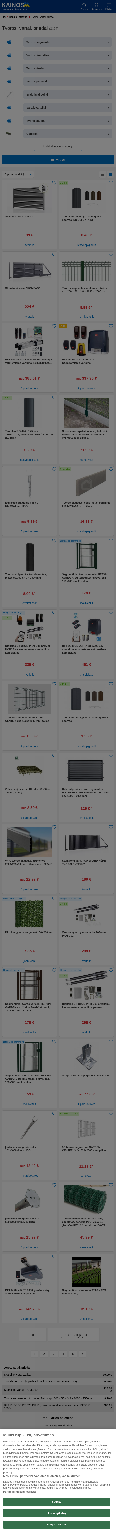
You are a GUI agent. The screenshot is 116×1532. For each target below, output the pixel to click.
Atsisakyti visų (57, 1513)
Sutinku (57, 1501)
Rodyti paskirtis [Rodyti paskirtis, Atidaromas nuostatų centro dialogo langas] (57, 1524)
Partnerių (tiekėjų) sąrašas (19, 1491)
